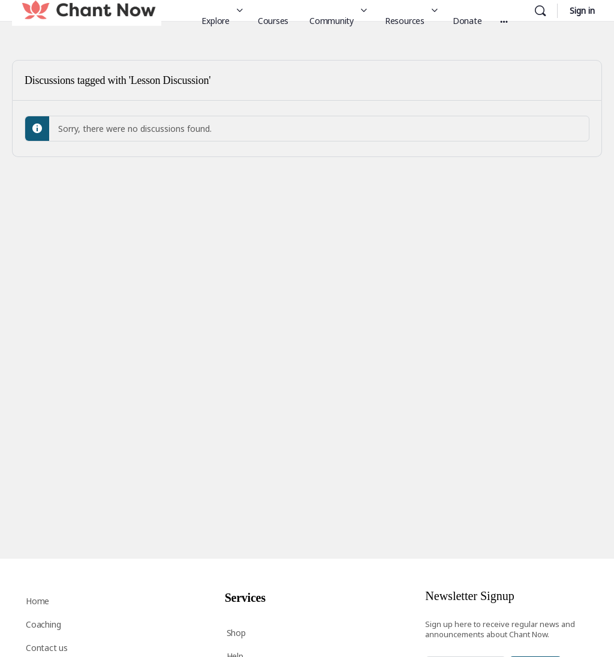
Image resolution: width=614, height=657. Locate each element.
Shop (236, 632)
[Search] (540, 11)
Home (37, 601)
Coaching (43, 624)
